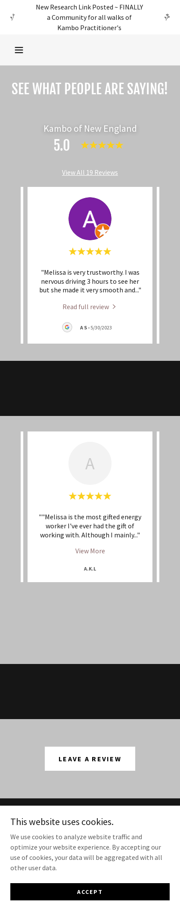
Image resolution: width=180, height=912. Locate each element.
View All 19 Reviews (90, 172)
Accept (90, 891)
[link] (90, 306)
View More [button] (90, 550)
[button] (19, 50)
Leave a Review (90, 758)
